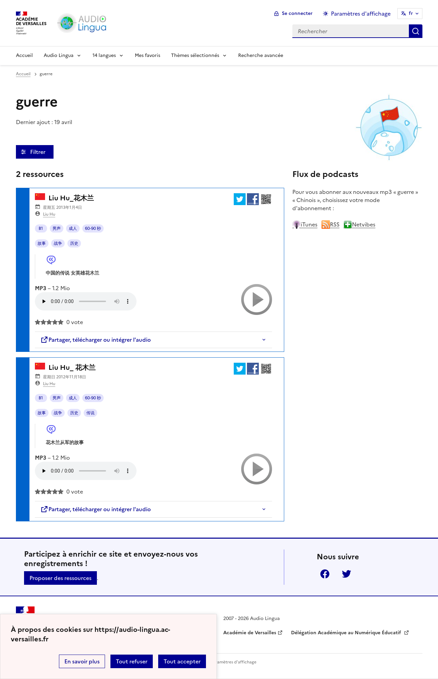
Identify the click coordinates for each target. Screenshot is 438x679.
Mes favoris (147, 55)
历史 (74, 243)
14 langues (104, 55)
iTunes (304, 224)
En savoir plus (82, 661)
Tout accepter (182, 661)
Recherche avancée (260, 55)
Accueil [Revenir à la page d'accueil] (24, 55)
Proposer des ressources (60, 578)
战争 (58, 243)
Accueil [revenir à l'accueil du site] (23, 74)
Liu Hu (49, 214)
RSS (330, 224)
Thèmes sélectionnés (195, 55)
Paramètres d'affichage (233, 662)
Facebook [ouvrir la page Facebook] (325, 574)
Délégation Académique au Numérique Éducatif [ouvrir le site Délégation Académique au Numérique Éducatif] (346, 632)
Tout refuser (131, 661)
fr (411, 13)
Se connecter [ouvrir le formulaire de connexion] (297, 13)
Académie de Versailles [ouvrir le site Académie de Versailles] (249, 632)
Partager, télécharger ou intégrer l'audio (95, 340)
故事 (42, 243)
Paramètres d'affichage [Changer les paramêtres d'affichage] (361, 13)
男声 (57, 228)
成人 (73, 228)
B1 (41, 228)
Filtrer (38, 152)
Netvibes (359, 224)
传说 (90, 413)
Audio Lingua (59, 55)
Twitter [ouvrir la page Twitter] (346, 574)
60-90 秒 (93, 228)
